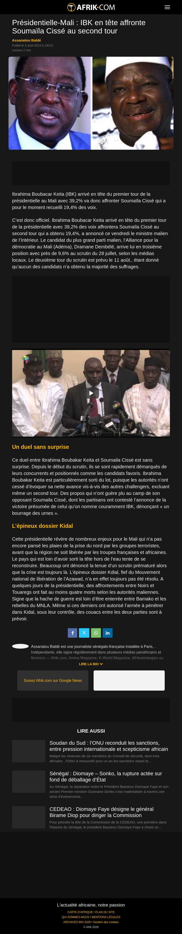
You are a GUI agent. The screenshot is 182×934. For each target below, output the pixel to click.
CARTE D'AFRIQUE (80, 912)
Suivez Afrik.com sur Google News (53, 680)
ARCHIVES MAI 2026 (77, 922)
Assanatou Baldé (26, 40)
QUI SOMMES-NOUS (75, 917)
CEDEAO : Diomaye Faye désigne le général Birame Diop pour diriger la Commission (102, 812)
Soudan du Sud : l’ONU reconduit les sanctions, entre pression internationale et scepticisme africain (109, 746)
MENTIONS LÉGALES (106, 917)
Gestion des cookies (105, 922)
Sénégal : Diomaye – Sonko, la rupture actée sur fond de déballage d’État (106, 777)
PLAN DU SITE (104, 912)
